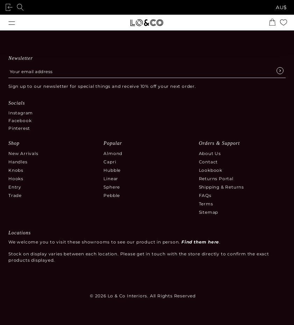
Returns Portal (216, 178)
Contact (208, 161)
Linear (110, 178)
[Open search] (22, 7)
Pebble (111, 195)
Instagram (20, 112)
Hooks (15, 178)
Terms (206, 203)
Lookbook (210, 170)
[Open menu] (12, 22)
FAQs (205, 195)
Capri (109, 161)
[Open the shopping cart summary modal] (274, 23)
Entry (14, 187)
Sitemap (208, 212)
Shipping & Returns (221, 187)
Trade (15, 195)
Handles (18, 161)
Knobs (15, 170)
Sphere (111, 187)
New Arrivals (23, 153)
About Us (210, 153)
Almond (112, 153)
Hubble (112, 170)
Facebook (19, 120)
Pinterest (19, 128)
